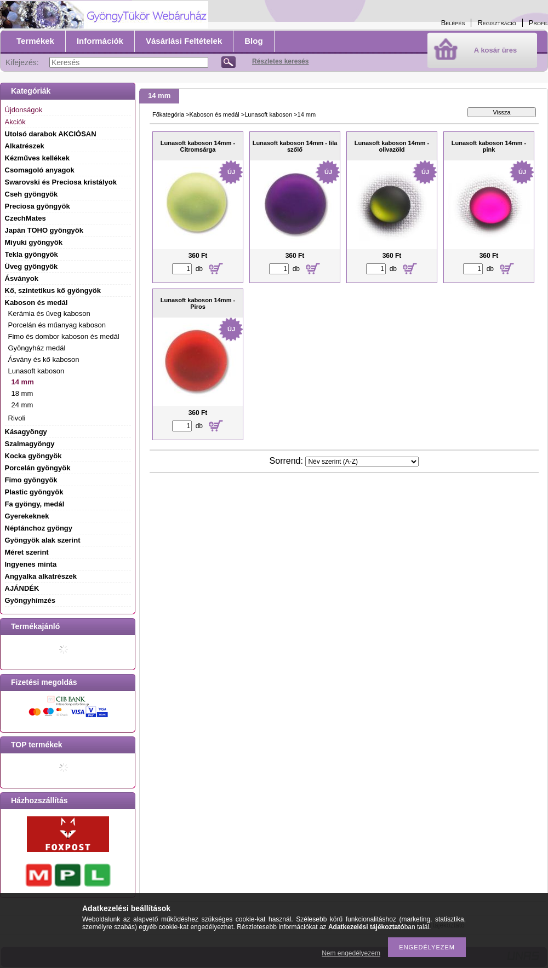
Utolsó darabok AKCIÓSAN (50, 134)
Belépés (453, 23)
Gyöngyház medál (37, 348)
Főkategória (168, 114)
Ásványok (21, 278)
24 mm (22, 405)
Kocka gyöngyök (33, 456)
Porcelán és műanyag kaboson (57, 325)
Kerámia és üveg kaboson (49, 313)
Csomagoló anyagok (40, 170)
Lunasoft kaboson (268, 114)
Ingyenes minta (31, 564)
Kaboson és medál (214, 114)
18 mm (22, 393)
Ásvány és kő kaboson (43, 359)
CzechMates (25, 218)
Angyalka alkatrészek (41, 576)
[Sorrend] (362, 461)
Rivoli (17, 418)
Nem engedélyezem (351, 953)
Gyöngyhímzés (30, 600)
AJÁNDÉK (22, 588)
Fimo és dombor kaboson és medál (63, 336)
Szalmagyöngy (30, 444)
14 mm (23, 382)
